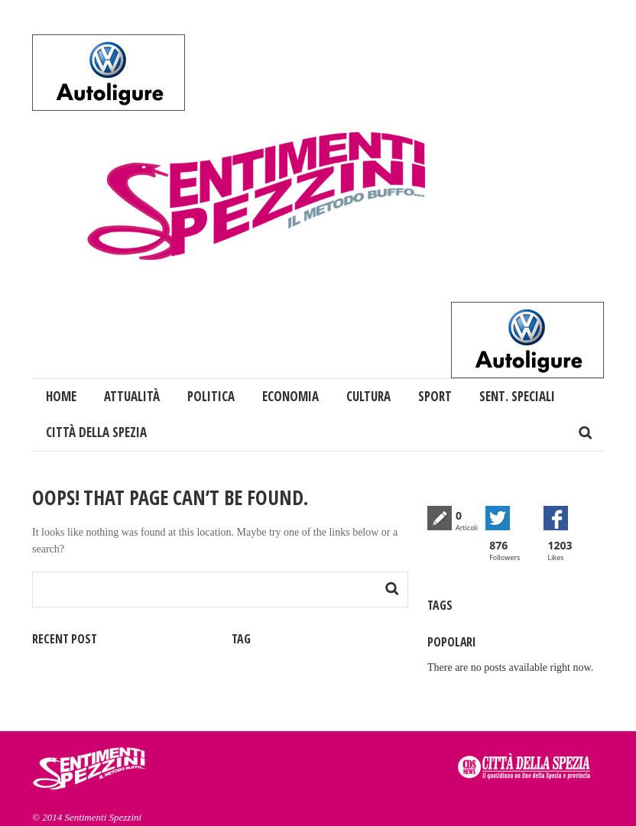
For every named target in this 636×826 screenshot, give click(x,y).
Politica (211, 396)
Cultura (368, 396)
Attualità (132, 396)
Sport (435, 396)
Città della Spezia (96, 432)
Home (61, 396)
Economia (290, 396)
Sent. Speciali (517, 396)
